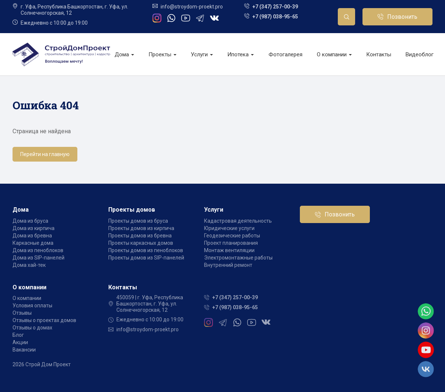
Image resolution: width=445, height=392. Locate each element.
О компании (334, 54)
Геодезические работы (232, 236)
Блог (18, 335)
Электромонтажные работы (238, 258)
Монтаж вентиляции (229, 250)
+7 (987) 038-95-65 (275, 17)
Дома (124, 54)
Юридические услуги (229, 228)
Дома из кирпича (34, 228)
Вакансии (24, 350)
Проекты (162, 54)
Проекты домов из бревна (140, 236)
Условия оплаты (32, 305)
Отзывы (22, 313)
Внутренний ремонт (228, 265)
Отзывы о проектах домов (44, 320)
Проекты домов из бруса (138, 221)
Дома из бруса (30, 221)
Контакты (378, 54)
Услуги (202, 54)
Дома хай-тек (29, 265)
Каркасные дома (33, 243)
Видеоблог (420, 54)
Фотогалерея (285, 54)
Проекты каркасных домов (140, 243)
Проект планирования (231, 243)
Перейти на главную (45, 154)
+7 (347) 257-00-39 (275, 7)
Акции (20, 342)
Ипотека (240, 54)
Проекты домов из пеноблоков (145, 250)
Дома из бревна (32, 236)
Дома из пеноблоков (38, 250)
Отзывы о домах (32, 328)
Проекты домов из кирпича (141, 228)
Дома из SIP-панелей (38, 258)
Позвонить (402, 16)
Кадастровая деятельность (238, 221)
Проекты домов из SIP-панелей (146, 258)
